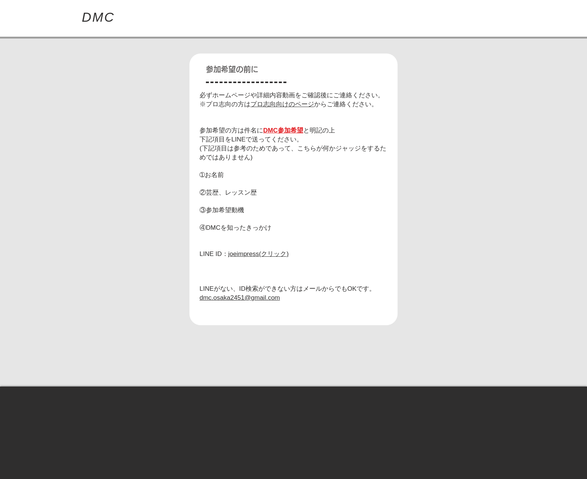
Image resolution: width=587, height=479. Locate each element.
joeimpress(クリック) (258, 253)
